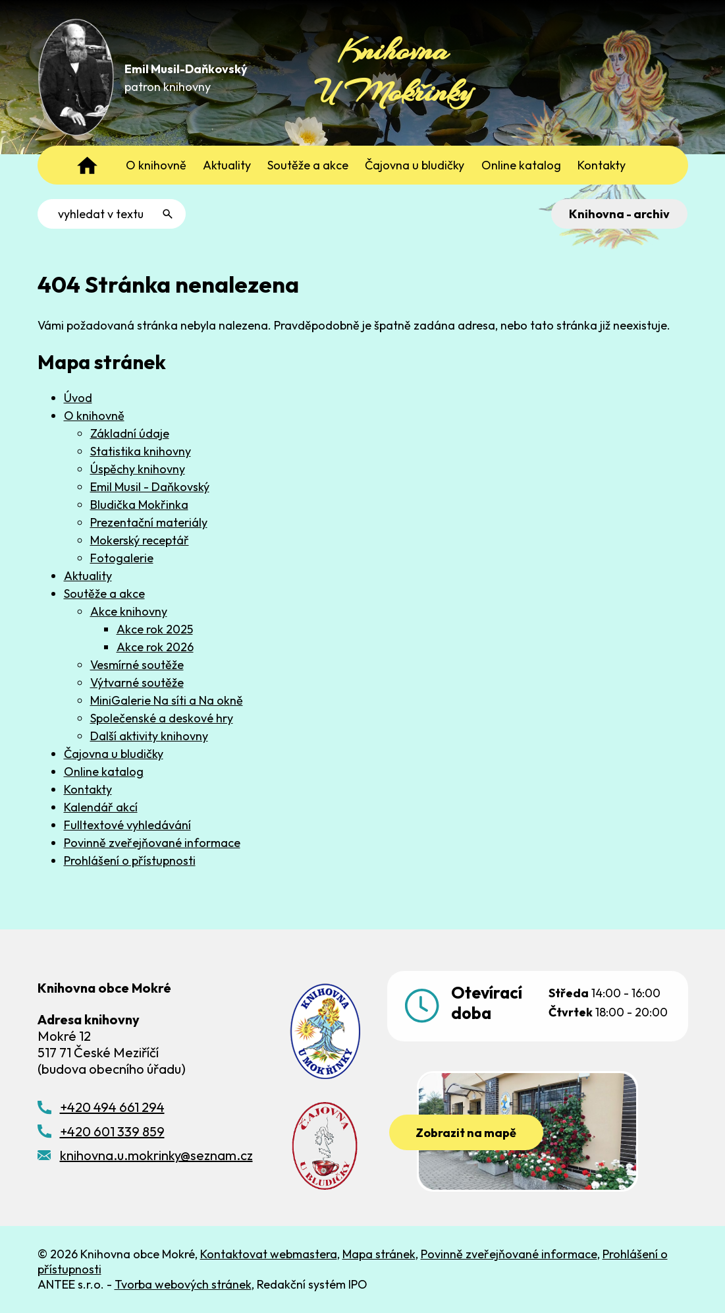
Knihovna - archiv (619, 213)
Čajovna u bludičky (113, 753)
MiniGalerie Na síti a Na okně (166, 700)
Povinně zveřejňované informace (152, 842)
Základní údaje (129, 433)
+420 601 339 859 (112, 1131)
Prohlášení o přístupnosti (130, 860)
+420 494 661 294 (112, 1107)
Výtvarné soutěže (137, 682)
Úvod (78, 397)
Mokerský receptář (139, 540)
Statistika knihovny (140, 451)
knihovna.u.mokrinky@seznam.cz (156, 1155)
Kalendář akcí (101, 807)
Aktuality (88, 575)
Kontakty (88, 789)
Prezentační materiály (148, 522)
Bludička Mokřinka (139, 504)
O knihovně (94, 415)
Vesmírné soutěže (137, 664)
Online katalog (104, 771)
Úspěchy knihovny (137, 469)
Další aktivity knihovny (149, 736)
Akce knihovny (128, 611)
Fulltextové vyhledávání (127, 824)
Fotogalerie (121, 558)
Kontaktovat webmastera (268, 1254)
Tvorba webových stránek (183, 1284)
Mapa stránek (379, 1254)
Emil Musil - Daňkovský (149, 486)
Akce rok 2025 (155, 629)
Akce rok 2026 (155, 647)
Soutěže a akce (104, 593)
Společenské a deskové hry (161, 718)
